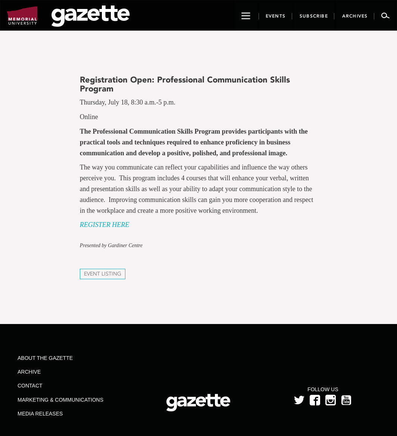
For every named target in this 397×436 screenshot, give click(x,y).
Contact (30, 386)
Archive (29, 372)
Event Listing (102, 274)
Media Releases (40, 414)
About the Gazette (45, 358)
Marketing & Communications (60, 400)
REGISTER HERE (104, 224)
